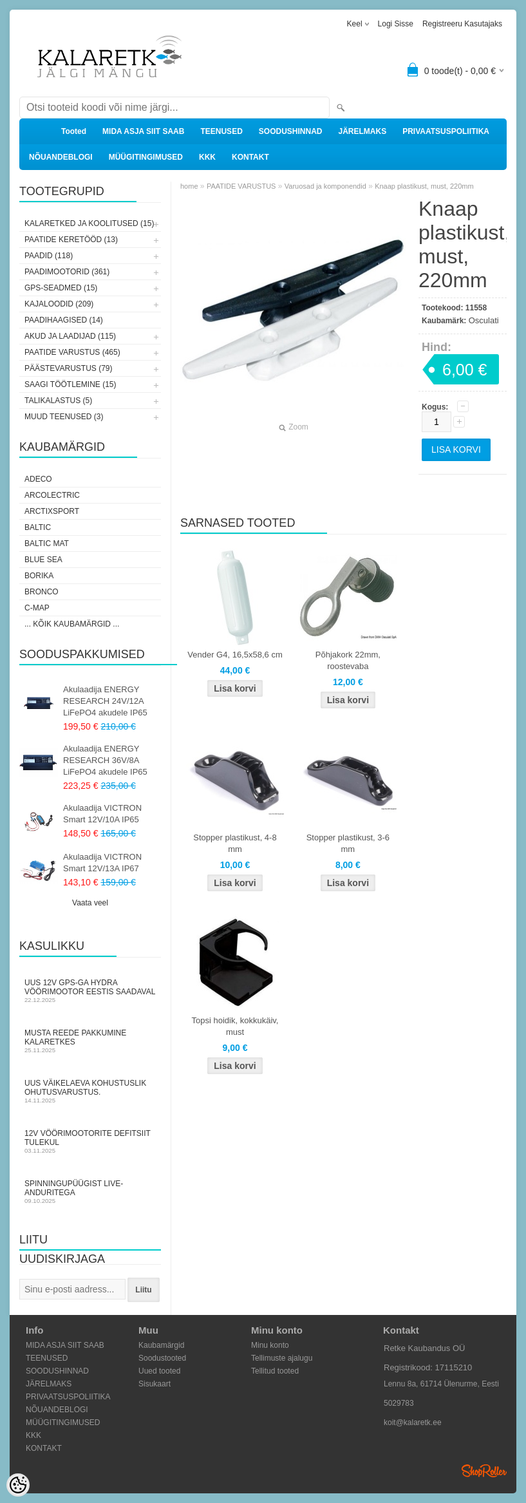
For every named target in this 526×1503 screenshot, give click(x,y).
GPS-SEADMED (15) (60, 287)
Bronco (41, 591)
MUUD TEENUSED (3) (63, 416)
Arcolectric (52, 495)
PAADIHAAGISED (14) (63, 320)
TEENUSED (221, 131)
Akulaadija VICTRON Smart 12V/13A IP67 (102, 862)
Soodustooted (162, 1358)
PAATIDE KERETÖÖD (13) (71, 239)
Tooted (73, 131)
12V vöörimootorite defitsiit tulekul (90, 1141)
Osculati (484, 320)
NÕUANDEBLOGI (61, 157)
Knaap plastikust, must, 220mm (424, 186)
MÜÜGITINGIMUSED (146, 157)
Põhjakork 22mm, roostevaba (347, 660)
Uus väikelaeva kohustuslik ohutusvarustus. (90, 1091)
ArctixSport (51, 511)
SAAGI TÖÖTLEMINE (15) (70, 384)
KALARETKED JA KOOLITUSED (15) (89, 223)
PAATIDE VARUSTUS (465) (72, 352)
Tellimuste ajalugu (281, 1358)
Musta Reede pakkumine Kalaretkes (90, 1041)
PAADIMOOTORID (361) (66, 271)
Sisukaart (154, 1383)
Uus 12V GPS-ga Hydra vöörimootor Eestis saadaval (90, 990)
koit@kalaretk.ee (413, 1422)
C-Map (37, 607)
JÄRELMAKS (362, 131)
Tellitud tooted (275, 1370)
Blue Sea (43, 559)
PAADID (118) (48, 255)
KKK (207, 157)
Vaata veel (90, 902)
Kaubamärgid (161, 1345)
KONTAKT (250, 157)
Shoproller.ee (484, 1470)
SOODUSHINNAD (291, 131)
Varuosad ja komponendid (325, 186)
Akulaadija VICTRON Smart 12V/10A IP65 (102, 813)
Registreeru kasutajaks (462, 23)
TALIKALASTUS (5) (58, 400)
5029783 (399, 1403)
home (189, 186)
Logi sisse (395, 23)
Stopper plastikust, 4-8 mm (234, 843)
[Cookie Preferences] (18, 1485)
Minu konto (270, 1345)
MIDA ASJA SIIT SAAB (143, 131)
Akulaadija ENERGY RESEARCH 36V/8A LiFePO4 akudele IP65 (105, 760)
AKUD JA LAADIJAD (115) (70, 336)
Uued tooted (159, 1370)
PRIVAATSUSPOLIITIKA (445, 131)
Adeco (38, 479)
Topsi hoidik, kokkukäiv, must (235, 1026)
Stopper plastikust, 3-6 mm (348, 843)
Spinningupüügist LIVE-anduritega (90, 1191)
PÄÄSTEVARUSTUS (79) (68, 368)
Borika (38, 575)
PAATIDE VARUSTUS (241, 186)
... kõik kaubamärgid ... (71, 624)
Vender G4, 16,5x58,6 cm (234, 654)
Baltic (37, 527)
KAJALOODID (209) (58, 303)
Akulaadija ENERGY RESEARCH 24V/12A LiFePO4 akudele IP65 (105, 701)
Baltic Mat (46, 543)
